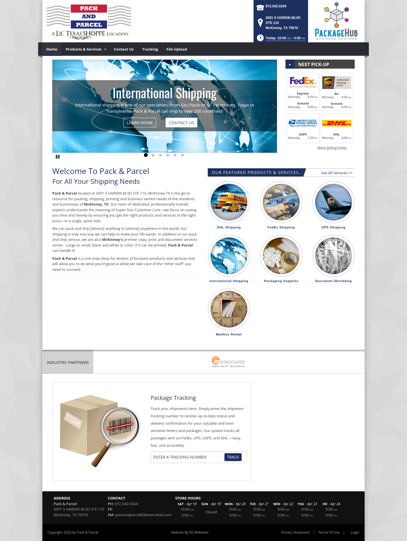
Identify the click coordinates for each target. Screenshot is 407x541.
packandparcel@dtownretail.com (143, 514)
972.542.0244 (276, 6)
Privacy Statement (295, 532)
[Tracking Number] (189, 457)
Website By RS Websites (190, 532)
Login (355, 532)
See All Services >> (336, 172)
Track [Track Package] (233, 457)
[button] (281, 40)
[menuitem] (51, 49)
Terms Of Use (329, 532)
